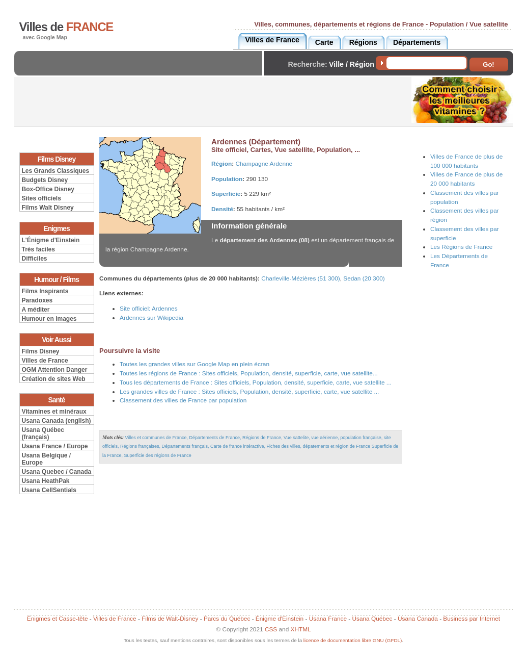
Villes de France (45, 360)
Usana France (328, 618)
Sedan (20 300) (364, 278)
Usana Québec (372, 618)
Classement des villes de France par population (183, 400)
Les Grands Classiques (56, 170)
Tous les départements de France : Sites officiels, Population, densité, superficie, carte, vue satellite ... (256, 382)
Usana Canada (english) (56, 420)
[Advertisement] (141, 71)
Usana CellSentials (49, 490)
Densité (222, 209)
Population (226, 179)
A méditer (36, 309)
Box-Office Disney (48, 189)
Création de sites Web (54, 378)
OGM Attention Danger (55, 369)
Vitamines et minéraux (54, 411)
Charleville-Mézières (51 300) (300, 278)
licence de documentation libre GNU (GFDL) (352, 640)
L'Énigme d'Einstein (51, 240)
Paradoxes (37, 300)
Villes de (66, 27)
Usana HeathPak (46, 480)
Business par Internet (471, 618)
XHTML (301, 629)
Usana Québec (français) (43, 433)
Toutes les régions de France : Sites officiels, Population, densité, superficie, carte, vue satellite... (249, 373)
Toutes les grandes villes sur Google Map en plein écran (194, 364)
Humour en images (49, 318)
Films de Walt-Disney (170, 618)
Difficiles (34, 258)
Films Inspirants (45, 291)
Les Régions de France (461, 246)
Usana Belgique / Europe (46, 459)
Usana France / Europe (55, 446)
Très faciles (38, 249)
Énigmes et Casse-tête (57, 618)
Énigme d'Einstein (279, 618)
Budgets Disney (45, 180)
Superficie (225, 193)
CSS (271, 629)
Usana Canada (418, 618)
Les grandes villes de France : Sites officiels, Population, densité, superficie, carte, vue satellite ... (249, 391)
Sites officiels (41, 198)
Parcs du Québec (227, 618)
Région (221, 163)
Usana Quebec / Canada (57, 471)
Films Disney (41, 351)
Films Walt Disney (48, 207)
